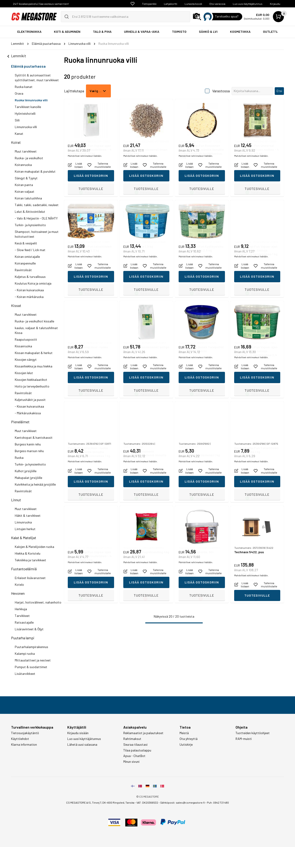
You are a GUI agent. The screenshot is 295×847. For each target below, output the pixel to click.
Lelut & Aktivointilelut (30, 211)
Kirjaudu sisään (77, 733)
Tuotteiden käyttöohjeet (253, 733)
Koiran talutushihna (28, 198)
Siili (17, 120)
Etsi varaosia (217, 3)
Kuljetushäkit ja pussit (30, 400)
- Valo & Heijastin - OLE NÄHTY (36, 218)
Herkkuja (21, 609)
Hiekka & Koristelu (27, 553)
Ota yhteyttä (189, 739)
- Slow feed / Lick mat (30, 250)
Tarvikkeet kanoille (28, 107)
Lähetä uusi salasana (82, 744)
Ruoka (19, 458)
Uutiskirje (186, 744)
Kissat (16, 305)
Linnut (16, 500)
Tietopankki (149, 3)
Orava (19, 93)
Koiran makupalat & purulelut (35, 171)
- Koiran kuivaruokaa (29, 290)
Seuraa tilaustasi (135, 744)
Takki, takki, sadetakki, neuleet (37, 205)
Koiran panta (24, 185)
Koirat (16, 142)
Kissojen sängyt (26, 359)
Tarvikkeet (22, 616)
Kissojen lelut (24, 373)
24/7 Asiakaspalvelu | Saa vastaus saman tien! (41, 3)
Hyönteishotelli (25, 113)
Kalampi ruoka (25, 653)
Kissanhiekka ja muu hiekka (33, 366)
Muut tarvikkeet (26, 151)
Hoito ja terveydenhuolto (32, 386)
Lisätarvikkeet (25, 674)
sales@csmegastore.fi (190, 802)
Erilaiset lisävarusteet (30, 578)
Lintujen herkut (25, 529)
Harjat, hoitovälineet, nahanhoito (38, 602)
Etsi (279, 91)
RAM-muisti (244, 739)
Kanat (19, 133)
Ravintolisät (23, 270)
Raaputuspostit (26, 339)
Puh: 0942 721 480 (218, 802)
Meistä (184, 733)
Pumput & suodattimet (31, 667)
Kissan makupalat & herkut (34, 353)
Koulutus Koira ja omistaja (33, 283)
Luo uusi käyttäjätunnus (248, 3)
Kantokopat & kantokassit (34, 437)
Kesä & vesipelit (26, 243)
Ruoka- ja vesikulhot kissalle (34, 321)
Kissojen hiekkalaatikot (31, 379)
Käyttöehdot (20, 739)
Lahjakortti (170, 3)
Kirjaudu (275, 3)
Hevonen (18, 593)
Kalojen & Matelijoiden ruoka (34, 547)
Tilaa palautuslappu (137, 750)
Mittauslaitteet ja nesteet (33, 660)
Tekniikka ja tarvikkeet (30, 560)
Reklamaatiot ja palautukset (143, 733)
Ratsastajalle (24, 622)
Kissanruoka (23, 346)
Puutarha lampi (22, 638)
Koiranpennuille (25, 263)
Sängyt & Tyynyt (26, 178)
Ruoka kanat (23, 87)
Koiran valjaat (24, 191)
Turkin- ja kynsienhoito (30, 225)
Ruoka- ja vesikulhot (29, 158)
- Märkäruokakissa (28, 413)
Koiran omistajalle (27, 256)
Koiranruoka (23, 165)
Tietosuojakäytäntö (25, 733)
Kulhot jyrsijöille (25, 471)
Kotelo (19, 584)
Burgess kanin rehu (28, 444)
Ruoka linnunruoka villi (31, 100)
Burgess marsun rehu (29, 451)
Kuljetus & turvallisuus (30, 277)
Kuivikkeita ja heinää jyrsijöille (35, 484)
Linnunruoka (23, 522)
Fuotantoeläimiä (24, 569)
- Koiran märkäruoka (29, 297)
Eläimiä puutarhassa (28, 66)
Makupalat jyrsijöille (28, 478)
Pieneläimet (20, 422)
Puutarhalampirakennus (31, 647)
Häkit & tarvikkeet (28, 515)
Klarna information (24, 744)
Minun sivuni (131, 761)
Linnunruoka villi (26, 127)
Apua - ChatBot (134, 756)
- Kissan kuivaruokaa (29, 406)
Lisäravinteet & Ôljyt (29, 629)
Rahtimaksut (132, 739)
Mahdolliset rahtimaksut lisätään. (85, 178)
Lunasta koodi (193, 3)
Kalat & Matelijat (23, 537)
